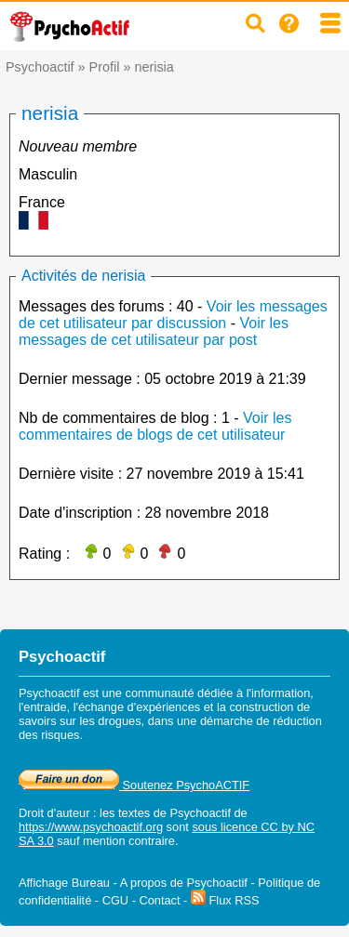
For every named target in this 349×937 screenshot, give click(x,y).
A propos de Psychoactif (184, 883)
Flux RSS (225, 900)
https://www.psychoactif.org (91, 827)
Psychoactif (40, 66)
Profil (104, 66)
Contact (159, 900)
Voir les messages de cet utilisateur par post (154, 331)
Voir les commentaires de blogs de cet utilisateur (155, 426)
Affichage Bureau (64, 883)
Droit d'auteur (54, 813)
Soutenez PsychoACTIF (134, 785)
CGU (115, 900)
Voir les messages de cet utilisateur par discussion (173, 314)
